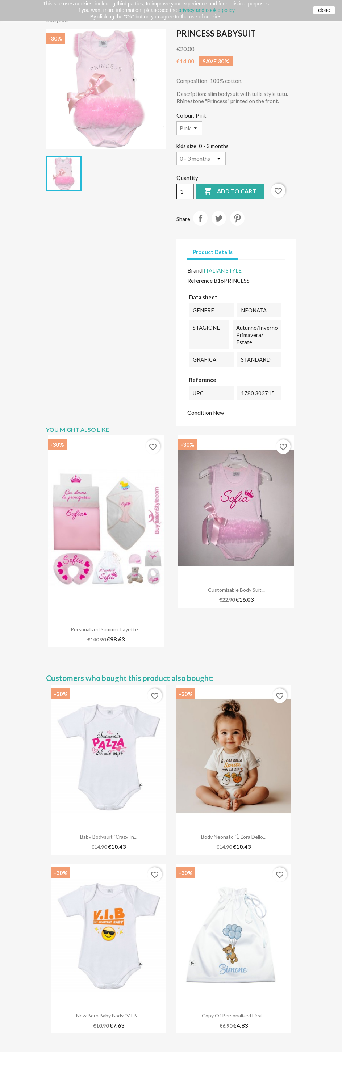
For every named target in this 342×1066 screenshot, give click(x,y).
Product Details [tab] (213, 252)
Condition (199, 412)
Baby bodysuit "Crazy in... (108, 837)
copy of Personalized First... (234, 1015)
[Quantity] (185, 191)
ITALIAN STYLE (223, 270)
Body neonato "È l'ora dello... (233, 837)
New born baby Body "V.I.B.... (108, 1015)
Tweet (219, 218)
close (324, 10)
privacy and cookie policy (206, 10)
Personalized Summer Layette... (106, 629)
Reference (200, 280)
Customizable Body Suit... (236, 590)
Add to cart (230, 191)
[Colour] (189, 128)
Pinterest (237, 218)
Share (200, 218)
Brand (195, 270)
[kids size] (201, 158)
